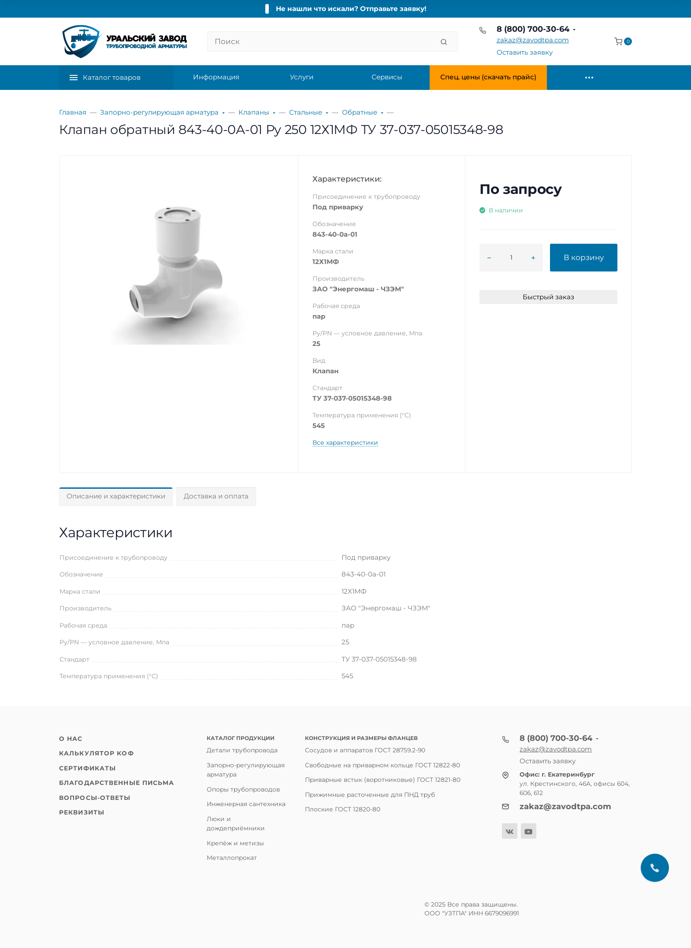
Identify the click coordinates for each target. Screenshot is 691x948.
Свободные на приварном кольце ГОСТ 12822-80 (382, 765)
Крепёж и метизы (235, 843)
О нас (71, 738)
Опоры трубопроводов (243, 789)
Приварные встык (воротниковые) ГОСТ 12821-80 (383, 779)
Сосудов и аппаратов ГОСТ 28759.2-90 (365, 750)
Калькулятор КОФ (96, 753)
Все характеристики (345, 442)
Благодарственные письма (116, 782)
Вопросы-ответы (95, 797)
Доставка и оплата (216, 496)
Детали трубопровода (242, 750)
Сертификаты (87, 768)
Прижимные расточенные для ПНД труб (370, 794)
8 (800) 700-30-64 (533, 29)
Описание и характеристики (116, 496)
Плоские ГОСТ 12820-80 (342, 809)
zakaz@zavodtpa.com (533, 40)
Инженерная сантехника (246, 803)
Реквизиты (81, 812)
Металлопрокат (232, 857)
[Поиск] (320, 41)
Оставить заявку (525, 52)
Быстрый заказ (548, 297)
